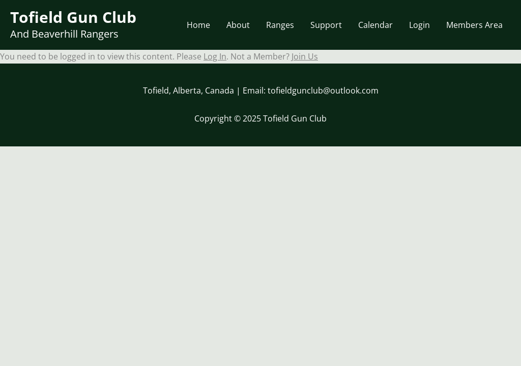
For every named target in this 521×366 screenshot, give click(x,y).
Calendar (375, 24)
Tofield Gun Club (73, 17)
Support (326, 24)
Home (198, 24)
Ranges (280, 24)
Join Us (305, 56)
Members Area (474, 24)
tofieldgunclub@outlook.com (323, 90)
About (238, 24)
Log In (215, 56)
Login (419, 24)
